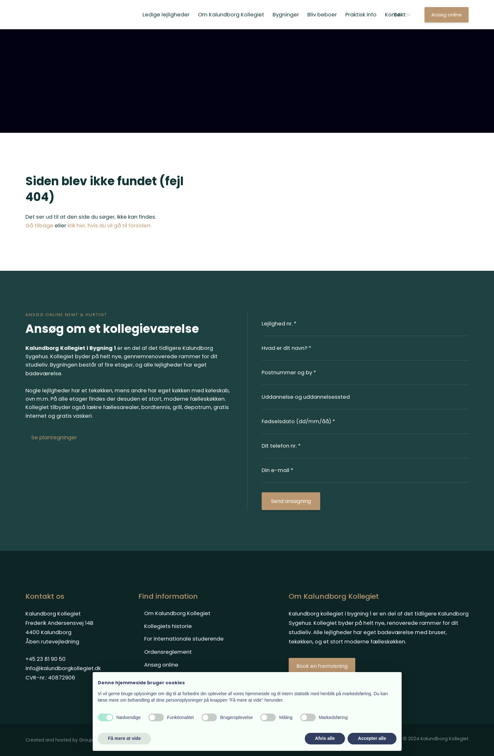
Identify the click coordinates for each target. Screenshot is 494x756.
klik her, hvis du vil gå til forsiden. (109, 225)
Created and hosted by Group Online (67, 740)
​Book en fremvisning (322, 666)
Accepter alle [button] (372, 738)
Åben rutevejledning (52, 641)
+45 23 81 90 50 (45, 659)
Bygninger (286, 14)
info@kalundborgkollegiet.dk (63, 668)
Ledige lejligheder (166, 14)
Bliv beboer (322, 14)
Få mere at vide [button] (124, 738)
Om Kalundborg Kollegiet (231, 14)
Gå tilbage (39, 225)
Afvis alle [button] (325, 738)
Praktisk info (361, 14)
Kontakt (395, 14)
